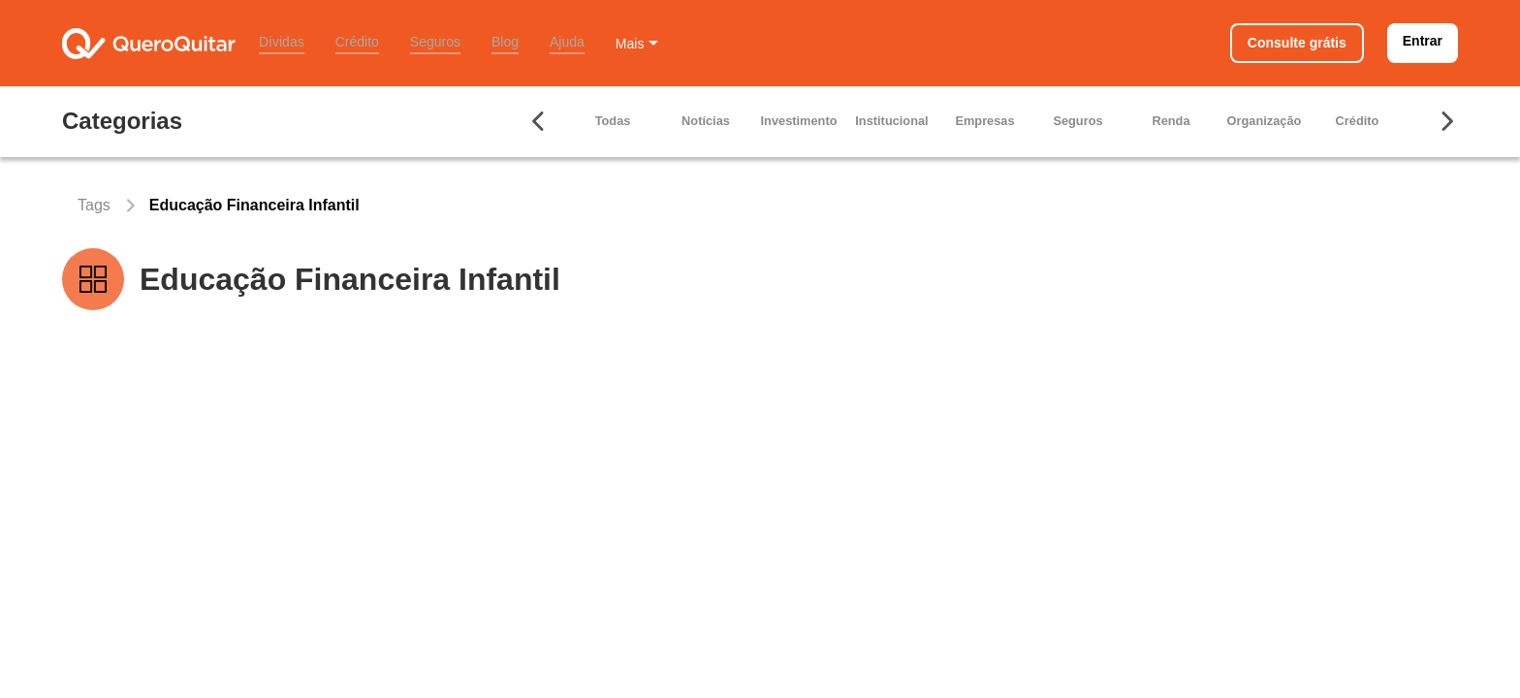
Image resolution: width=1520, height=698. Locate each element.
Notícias (705, 120)
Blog (505, 41)
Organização (1264, 120)
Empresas (984, 120)
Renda (1170, 120)
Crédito (357, 41)
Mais (630, 43)
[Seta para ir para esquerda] (539, 121)
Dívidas (281, 41)
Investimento (799, 120)
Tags (94, 205)
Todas (613, 120)
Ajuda (567, 41)
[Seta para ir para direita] (1446, 121)
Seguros (435, 41)
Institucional (891, 120)
